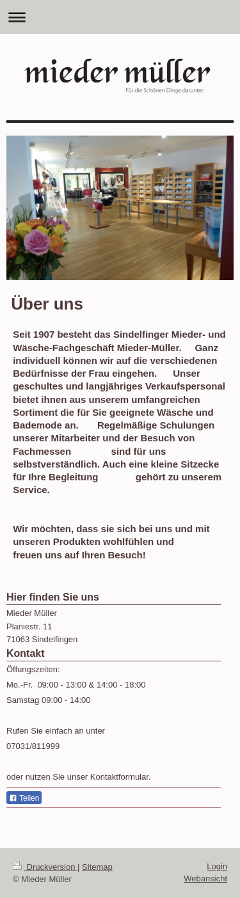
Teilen (24, 798)
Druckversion (45, 867)
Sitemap (97, 867)
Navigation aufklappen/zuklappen (120, 17)
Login (217, 866)
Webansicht (205, 878)
